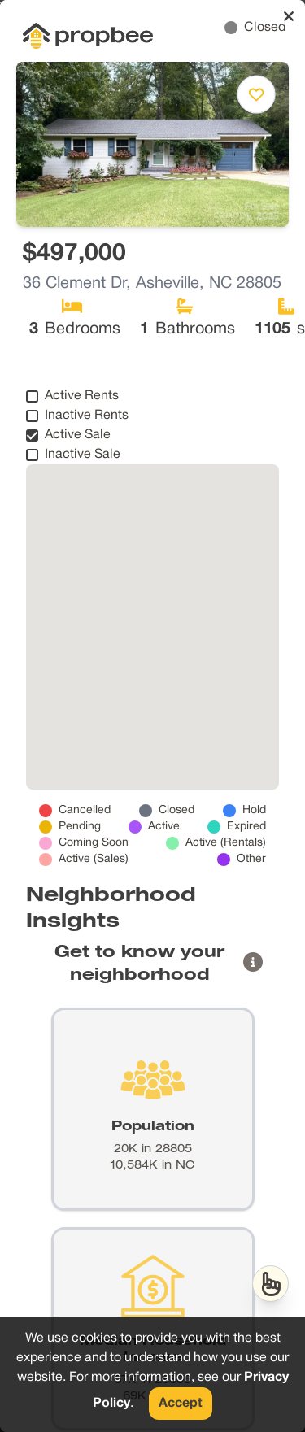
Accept (181, 1403)
